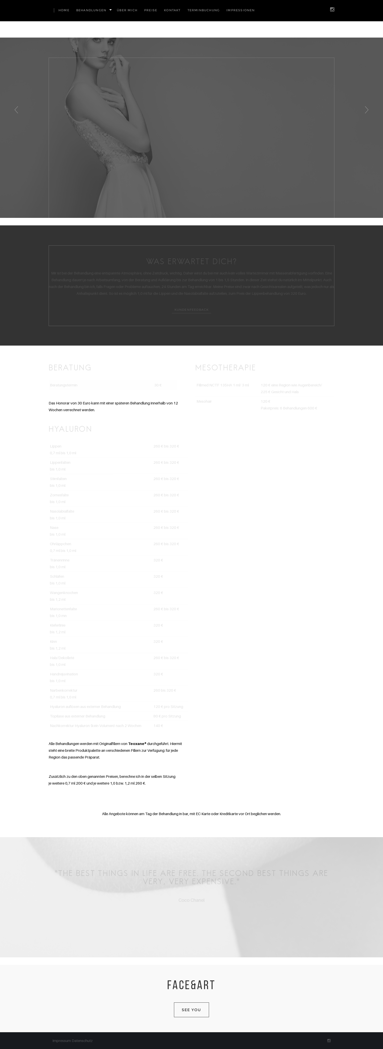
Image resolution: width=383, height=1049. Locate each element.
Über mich (127, 10)
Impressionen (240, 10)
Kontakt (172, 10)
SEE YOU (191, 1009)
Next (368, 114)
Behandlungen (91, 10)
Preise (150, 10)
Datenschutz (82, 1040)
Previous (15, 114)
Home (63, 10)
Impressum (62, 1040)
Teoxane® (137, 743)
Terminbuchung (203, 10)
